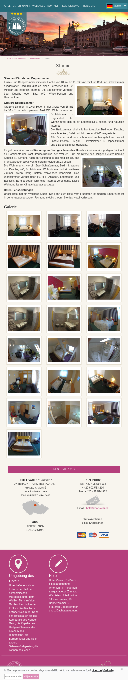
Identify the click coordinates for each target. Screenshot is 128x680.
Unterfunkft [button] (21, 6)
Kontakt (52, 6)
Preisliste (88, 6)
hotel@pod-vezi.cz (97, 508)
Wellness (38, 6)
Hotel (6, 6)
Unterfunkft (35, 59)
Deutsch (114, 6)
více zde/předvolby (103, 670)
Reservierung (69, 6)
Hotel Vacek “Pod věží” (16, 59)
